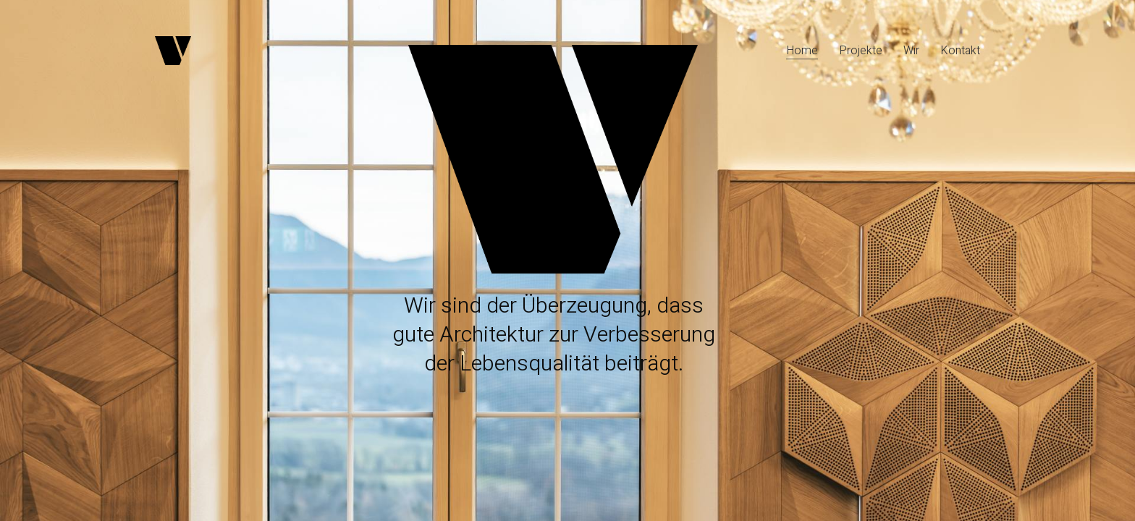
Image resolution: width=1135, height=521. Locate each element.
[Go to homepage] (173, 50)
